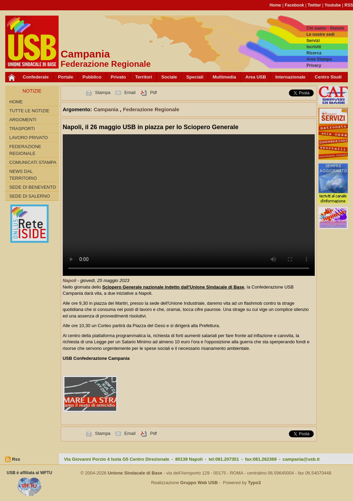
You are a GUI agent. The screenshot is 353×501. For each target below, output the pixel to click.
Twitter (314, 5)
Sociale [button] (169, 77)
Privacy (313, 65)
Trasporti (22, 128)
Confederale (36, 77)
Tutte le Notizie (29, 110)
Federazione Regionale (25, 150)
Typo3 (254, 482)
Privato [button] (118, 77)
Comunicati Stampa (33, 162)
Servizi (313, 40)
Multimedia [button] (224, 77)
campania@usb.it (301, 459)
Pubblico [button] (91, 77)
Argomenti (23, 119)
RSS (348, 5)
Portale (65, 77)
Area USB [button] (255, 77)
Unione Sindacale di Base (135, 473)
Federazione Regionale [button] (151, 109)
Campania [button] (107, 109)
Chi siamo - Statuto (325, 28)
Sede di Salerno (29, 196)
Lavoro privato (28, 137)
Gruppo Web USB (199, 482)
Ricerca (313, 53)
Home (275, 5)
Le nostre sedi (320, 34)
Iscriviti (313, 46)
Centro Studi (328, 77)
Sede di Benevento (32, 187)
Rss (16, 459)
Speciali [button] (194, 77)
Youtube (333, 5)
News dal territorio (23, 175)
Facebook (294, 5)
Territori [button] (143, 77)
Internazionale (290, 77)
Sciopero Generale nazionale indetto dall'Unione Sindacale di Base (173, 287)
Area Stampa (319, 59)
